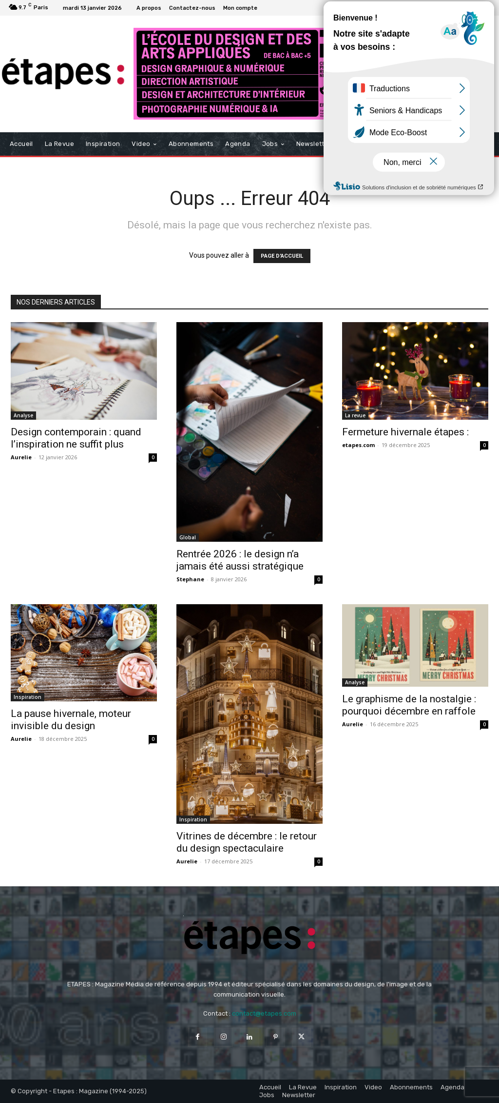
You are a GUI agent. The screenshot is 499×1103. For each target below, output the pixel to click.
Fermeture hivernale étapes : (405, 432)
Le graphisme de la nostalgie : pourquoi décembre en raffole (409, 705)
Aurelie (21, 457)
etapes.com (358, 445)
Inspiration (27, 697)
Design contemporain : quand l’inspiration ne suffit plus (76, 438)
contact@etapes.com (264, 1013)
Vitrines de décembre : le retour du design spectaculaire (246, 842)
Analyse (23, 415)
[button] (478, 144)
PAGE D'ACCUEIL (282, 256)
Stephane (190, 579)
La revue (355, 415)
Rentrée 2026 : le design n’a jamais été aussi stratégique (240, 560)
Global (187, 537)
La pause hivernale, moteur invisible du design (71, 720)
